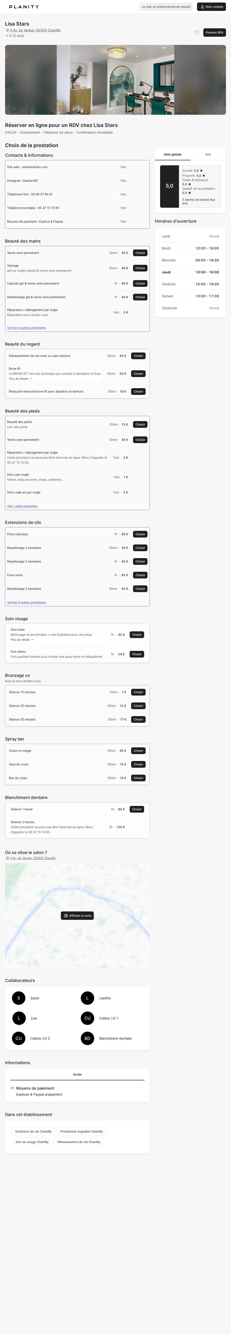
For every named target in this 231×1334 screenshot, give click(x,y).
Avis (208, 154)
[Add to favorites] (196, 32)
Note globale (172, 154)
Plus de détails (24, 381)
